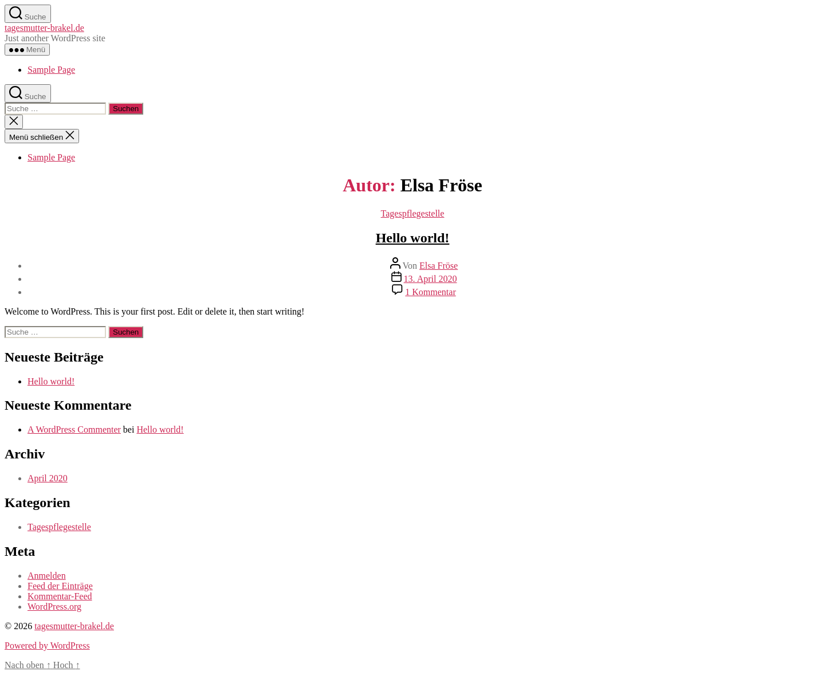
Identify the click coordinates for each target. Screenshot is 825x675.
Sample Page (51, 69)
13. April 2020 (430, 279)
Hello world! (413, 237)
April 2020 (48, 478)
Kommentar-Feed (60, 596)
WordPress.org (54, 606)
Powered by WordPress (47, 645)
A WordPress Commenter (74, 429)
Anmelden (47, 575)
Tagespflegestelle (413, 213)
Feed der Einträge (60, 586)
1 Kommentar (430, 292)
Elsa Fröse (438, 265)
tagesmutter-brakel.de (44, 28)
